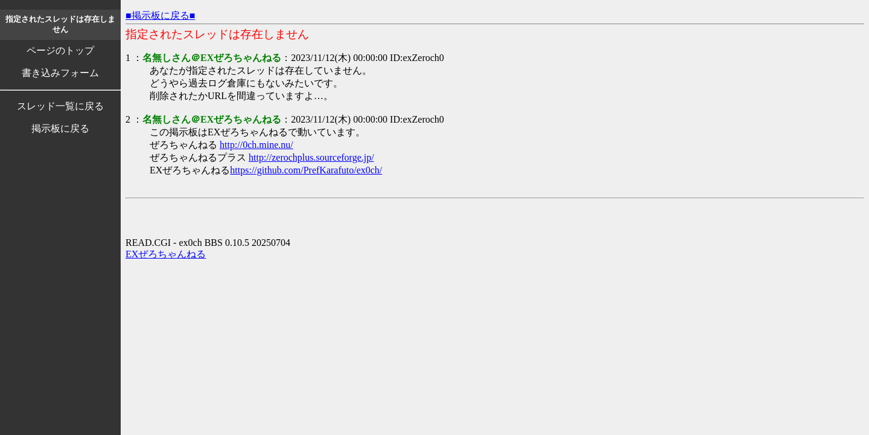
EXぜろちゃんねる (166, 254)
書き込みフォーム (60, 73)
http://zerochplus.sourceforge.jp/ (311, 157)
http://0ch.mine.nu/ (256, 145)
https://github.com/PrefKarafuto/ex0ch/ (306, 170)
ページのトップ (60, 50)
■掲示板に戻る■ (160, 15)
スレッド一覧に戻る (60, 106)
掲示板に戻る (60, 128)
